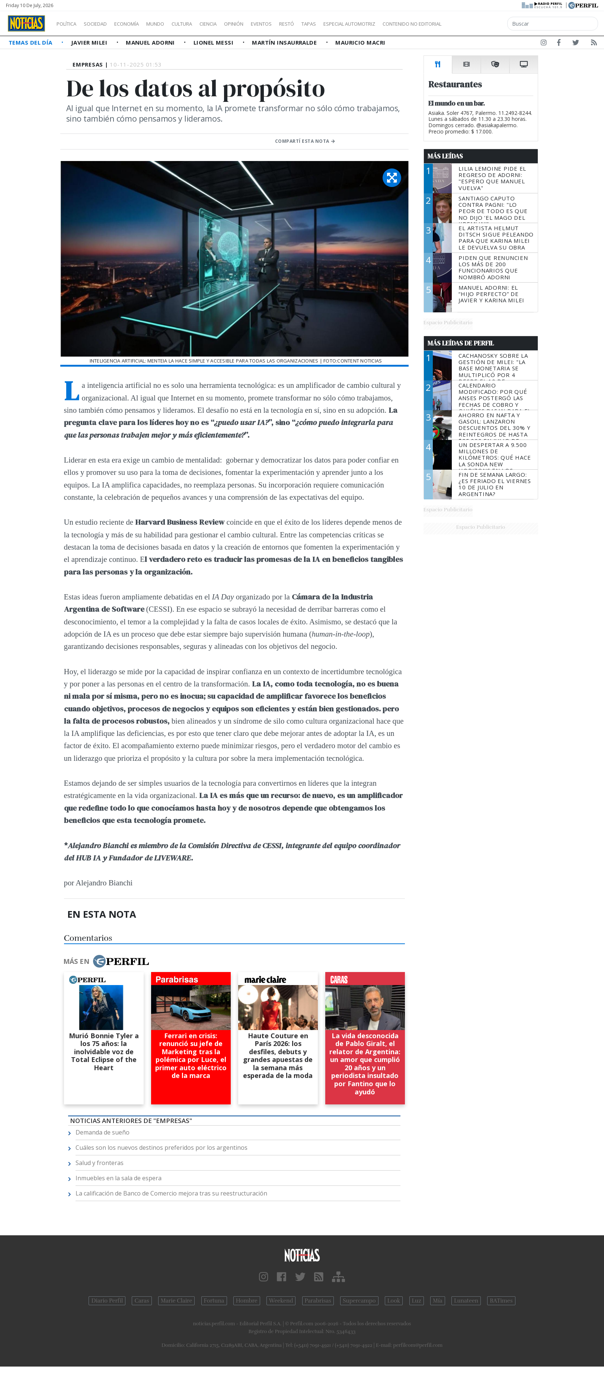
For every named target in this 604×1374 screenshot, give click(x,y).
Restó (326, 24)
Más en (106, 961)
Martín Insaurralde (285, 42)
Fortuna (214, 1300)
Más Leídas (445, 156)
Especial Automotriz (399, 24)
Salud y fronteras (100, 1163)
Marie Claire (176, 1300)
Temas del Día (31, 42)
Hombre (247, 1300)
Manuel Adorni (151, 42)
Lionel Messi (214, 42)
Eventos (296, 24)
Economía (139, 24)
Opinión (264, 24)
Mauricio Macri (360, 42)
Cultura (203, 24)
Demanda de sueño (103, 1132)
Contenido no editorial (475, 24)
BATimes (501, 1300)
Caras (141, 1300)
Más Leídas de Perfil (461, 343)
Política (69, 24)
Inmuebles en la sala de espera (119, 1178)
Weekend (281, 1300)
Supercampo (359, 1300)
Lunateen (466, 1300)
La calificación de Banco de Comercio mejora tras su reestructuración (171, 1193)
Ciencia (234, 24)
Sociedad (103, 24)
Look (393, 1300)
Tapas (350, 24)
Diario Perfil (107, 1300)
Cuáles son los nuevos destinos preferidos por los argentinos (161, 1147)
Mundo (172, 24)
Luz (416, 1300)
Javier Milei (90, 42)
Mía (437, 1300)
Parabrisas (318, 1300)
